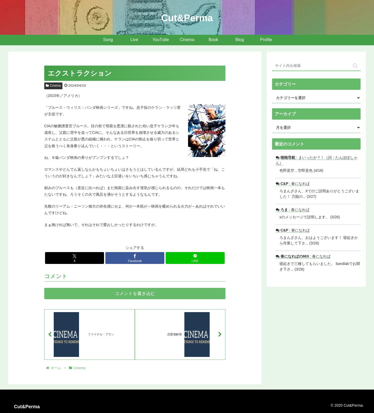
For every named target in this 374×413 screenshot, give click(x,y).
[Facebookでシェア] (134, 258)
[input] (316, 66)
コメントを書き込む (135, 293)
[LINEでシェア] (195, 258)
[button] (355, 66)
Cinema (53, 85)
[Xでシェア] (74, 258)
